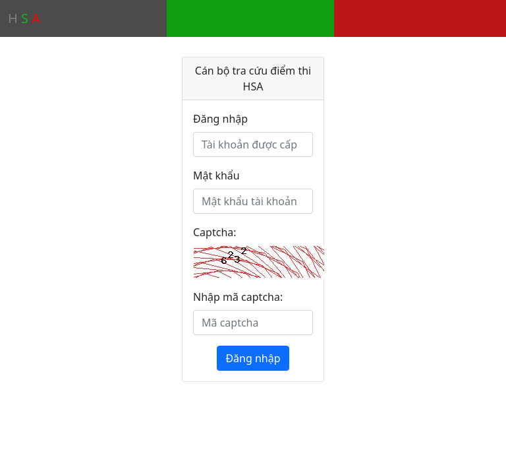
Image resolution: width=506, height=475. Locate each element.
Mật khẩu (216, 175)
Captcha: (215, 232)
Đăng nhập (220, 118)
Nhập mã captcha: (238, 297)
